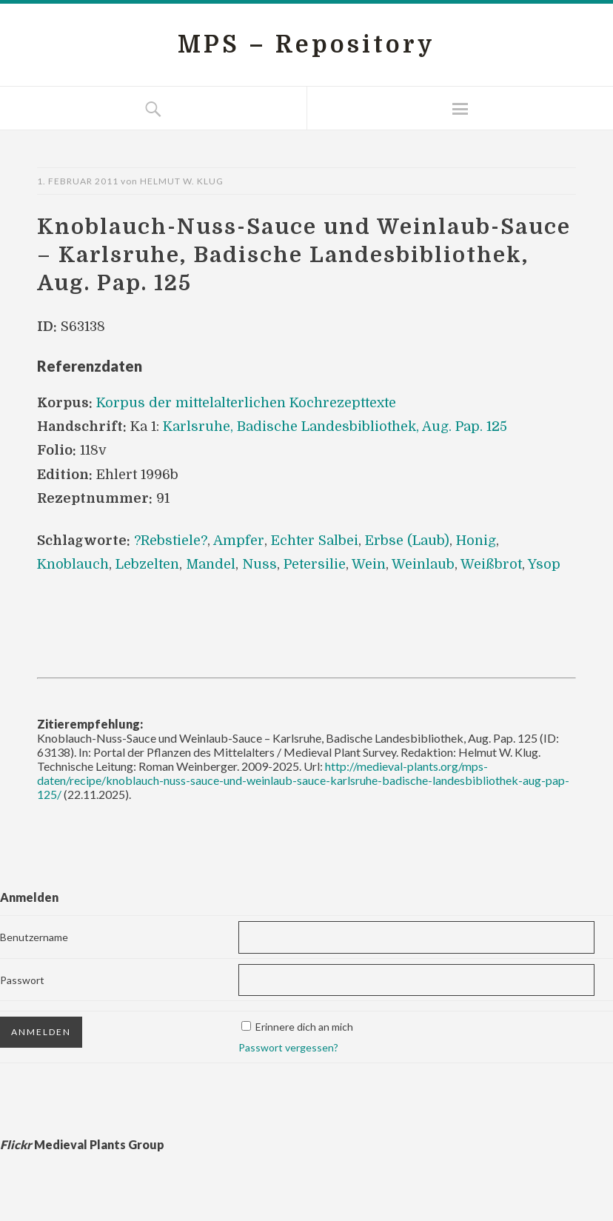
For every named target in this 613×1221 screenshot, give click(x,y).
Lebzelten (147, 564)
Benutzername (34, 937)
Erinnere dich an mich (304, 1026)
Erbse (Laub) (407, 540)
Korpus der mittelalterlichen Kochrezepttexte (246, 402)
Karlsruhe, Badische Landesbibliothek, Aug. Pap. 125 (335, 426)
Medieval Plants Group (82, 1144)
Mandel (210, 564)
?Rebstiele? (170, 540)
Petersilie (315, 564)
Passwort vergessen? (288, 1047)
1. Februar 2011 (77, 181)
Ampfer (238, 540)
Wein (369, 564)
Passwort (22, 980)
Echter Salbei (314, 540)
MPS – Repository (306, 44)
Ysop (544, 564)
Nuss (259, 564)
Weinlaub (423, 564)
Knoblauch (73, 564)
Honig (476, 540)
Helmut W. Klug (182, 181)
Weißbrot (491, 564)
